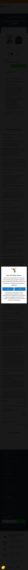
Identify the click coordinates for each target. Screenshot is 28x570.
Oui (8, 289)
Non (20, 289)
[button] (3, 567)
